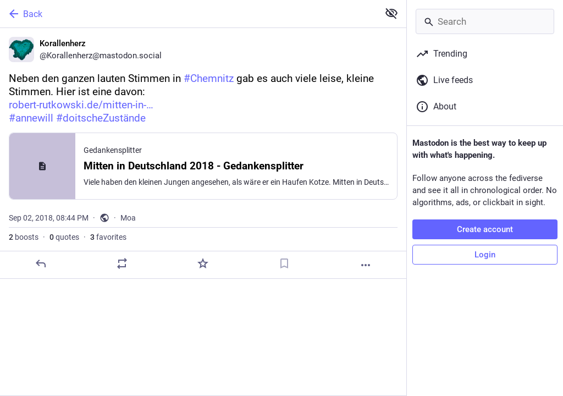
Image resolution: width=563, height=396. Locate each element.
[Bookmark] (284, 263)
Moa (128, 217)
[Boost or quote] (122, 263)
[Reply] (40, 263)
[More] (365, 265)
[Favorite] (202, 263)
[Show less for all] (391, 13)
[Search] (485, 21)
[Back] (188, 14)
